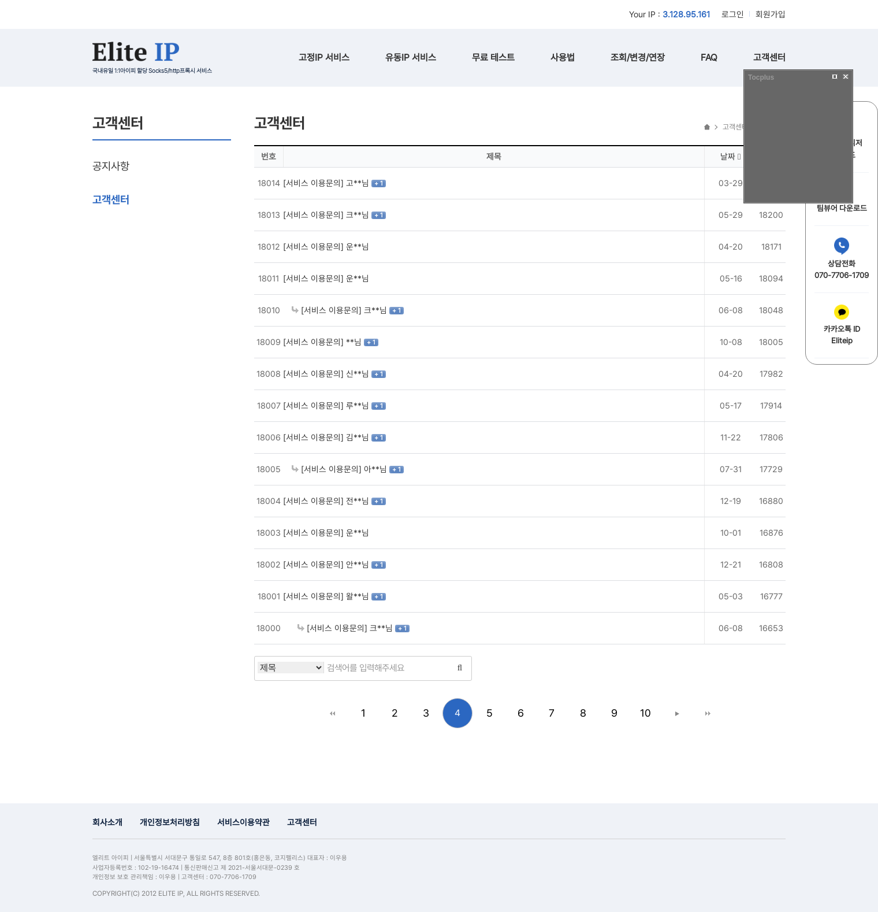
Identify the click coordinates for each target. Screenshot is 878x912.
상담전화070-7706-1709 (841, 259)
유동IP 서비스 (410, 57)
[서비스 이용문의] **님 (323, 342)
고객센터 (769, 57)
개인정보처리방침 (170, 822)
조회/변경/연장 (638, 57)
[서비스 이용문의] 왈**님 (327, 596)
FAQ (709, 57)
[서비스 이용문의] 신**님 (327, 374)
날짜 (730, 156)
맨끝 (707, 713)
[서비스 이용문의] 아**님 (340, 469)
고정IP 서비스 (324, 57)
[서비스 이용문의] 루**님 (327, 405)
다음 (676, 713)
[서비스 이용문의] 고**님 (327, 183)
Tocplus (761, 77)
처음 (332, 713)
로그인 (732, 14)
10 (645, 713)
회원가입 (771, 14)
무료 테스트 (493, 57)
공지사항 (110, 166)
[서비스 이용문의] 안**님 (327, 564)
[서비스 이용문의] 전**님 (327, 501)
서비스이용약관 (243, 822)
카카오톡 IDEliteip (842, 325)
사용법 (562, 57)
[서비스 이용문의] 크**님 (327, 215)
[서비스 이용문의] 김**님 (327, 437)
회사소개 (107, 822)
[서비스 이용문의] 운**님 (326, 246)
